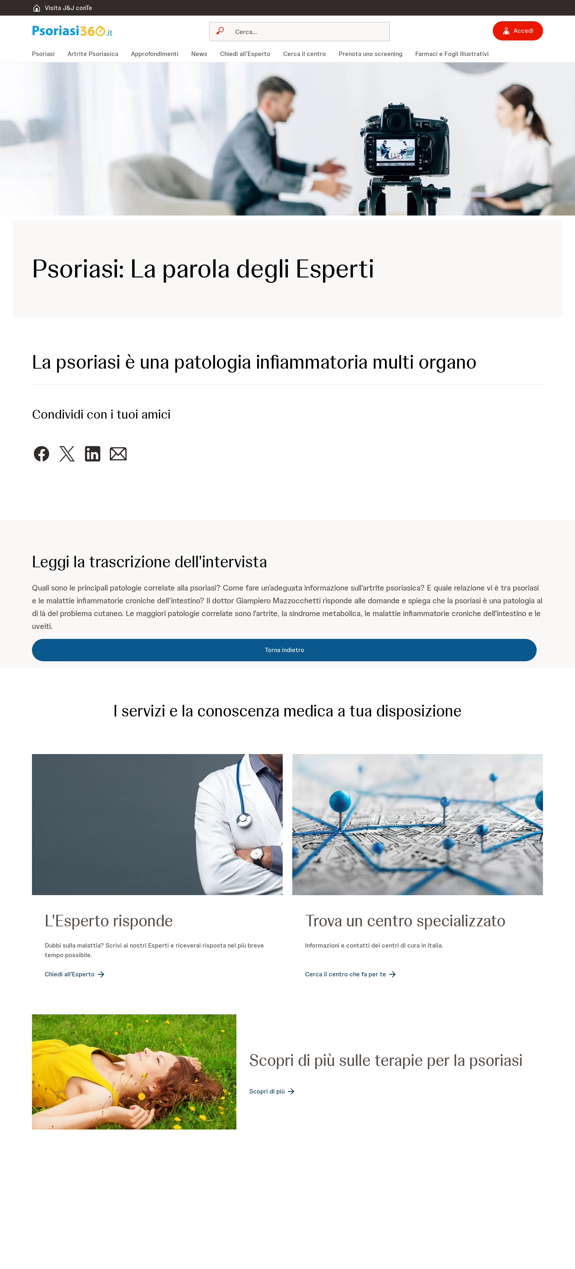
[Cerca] (304, 31)
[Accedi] (518, 30)
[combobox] (299, 31)
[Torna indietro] (284, 650)
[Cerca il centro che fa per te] (351, 974)
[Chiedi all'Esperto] (75, 974)
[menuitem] (46, 54)
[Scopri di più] (272, 1091)
